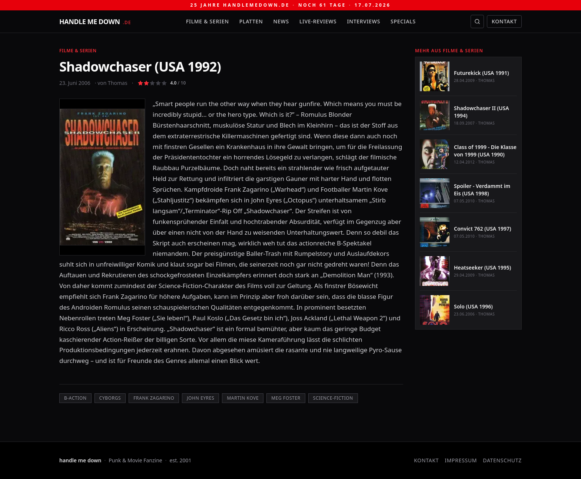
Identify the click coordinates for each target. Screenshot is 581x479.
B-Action (75, 398)
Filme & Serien (207, 21)
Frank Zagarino (153, 398)
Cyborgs (110, 398)
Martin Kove (243, 398)
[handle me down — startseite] (95, 21)
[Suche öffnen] (477, 21)
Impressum (461, 460)
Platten (251, 21)
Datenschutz (502, 460)
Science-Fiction (333, 398)
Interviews (364, 21)
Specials (403, 21)
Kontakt (504, 21)
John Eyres (200, 398)
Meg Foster (285, 398)
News (281, 21)
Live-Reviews (318, 21)
